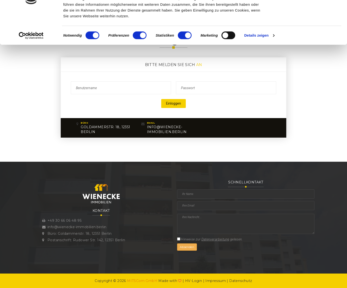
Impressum (215, 281)
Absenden (187, 247)
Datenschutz (240, 281)
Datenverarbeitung (215, 239)
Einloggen (173, 103)
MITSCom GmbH (142, 281)
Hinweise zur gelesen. (210, 239)
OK (307, 13)
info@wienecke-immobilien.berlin (76, 227)
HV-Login (193, 281)
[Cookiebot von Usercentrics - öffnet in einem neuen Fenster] (31, 66)
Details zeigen (256, 66)
